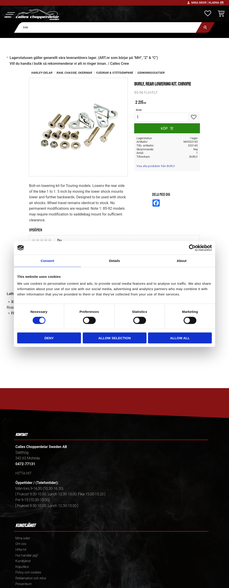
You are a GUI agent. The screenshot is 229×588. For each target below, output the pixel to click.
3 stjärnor (42, 240)
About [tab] (181, 260)
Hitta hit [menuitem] (20, 550)
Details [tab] (114, 260)
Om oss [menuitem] (20, 544)
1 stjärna (34, 240)
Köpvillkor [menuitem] (22, 567)
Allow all (180, 338)
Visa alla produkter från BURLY (155, 166)
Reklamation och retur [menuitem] (30, 578)
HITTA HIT (23, 473)
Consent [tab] (47, 260)
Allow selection (114, 338)
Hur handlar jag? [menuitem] (26, 555)
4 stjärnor (46, 240)
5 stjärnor (50, 240)
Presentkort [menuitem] (23, 584)
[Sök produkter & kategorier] (108, 27)
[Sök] (205, 27)
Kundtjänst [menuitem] (23, 561)
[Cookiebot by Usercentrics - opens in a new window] (192, 247)
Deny (49, 338)
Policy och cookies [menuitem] (28, 572)
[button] (9, 15)
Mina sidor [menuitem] (22, 538)
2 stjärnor (38, 240)
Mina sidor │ (200, 2)
